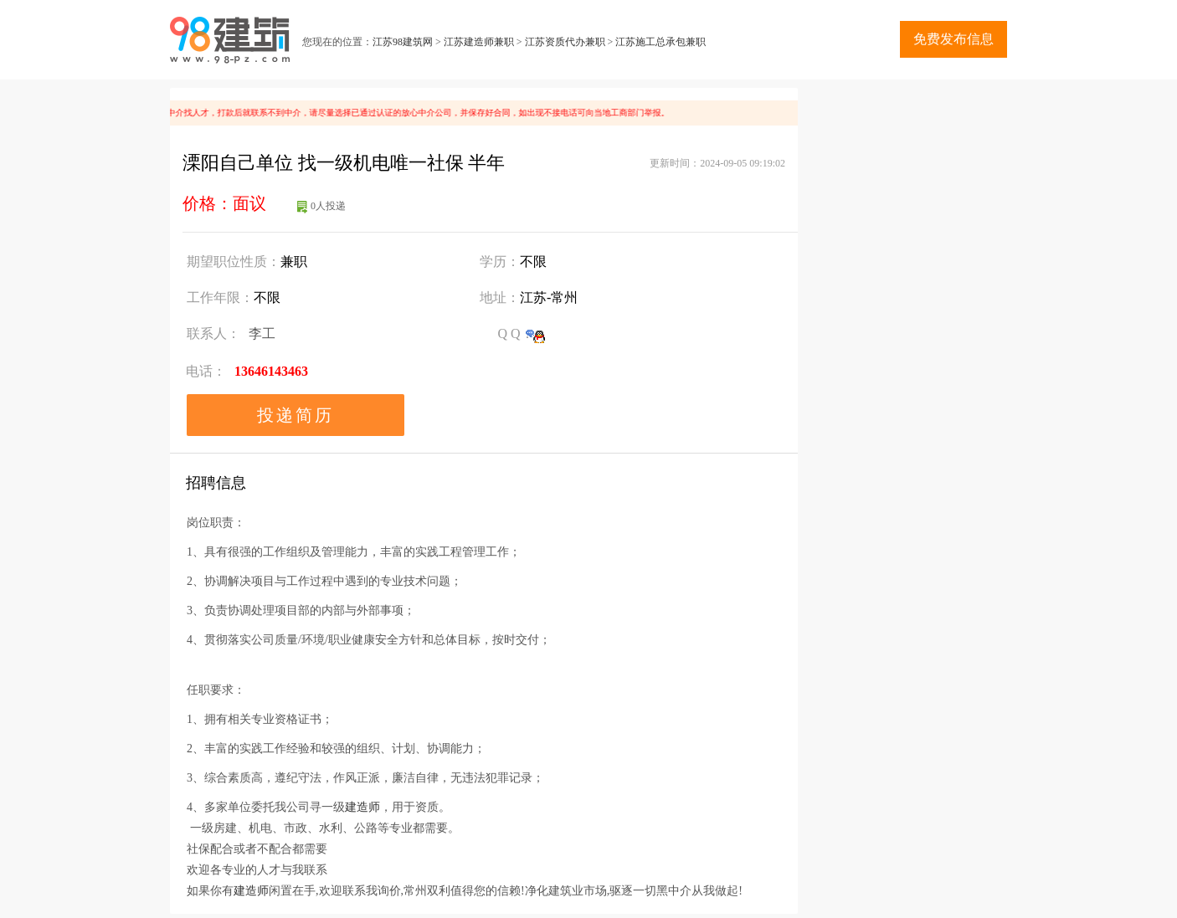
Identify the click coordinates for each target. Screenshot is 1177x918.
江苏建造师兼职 (479, 42)
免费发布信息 (953, 39)
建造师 (362, 807)
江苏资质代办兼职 (565, 42)
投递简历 (295, 415)
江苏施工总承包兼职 (660, 42)
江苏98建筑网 (403, 42)
